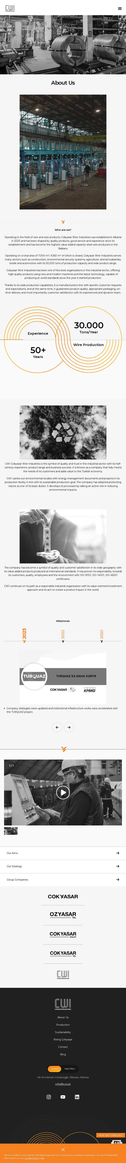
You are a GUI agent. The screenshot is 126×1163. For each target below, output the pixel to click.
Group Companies (63, 879)
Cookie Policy (31, 1158)
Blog (63, 1054)
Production (63, 1024)
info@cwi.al (63, 1084)
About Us (63, 1017)
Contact (63, 1046)
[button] (57, 727)
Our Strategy (63, 866)
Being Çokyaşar (63, 1039)
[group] (63, 792)
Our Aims (63, 853)
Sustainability (63, 1032)
